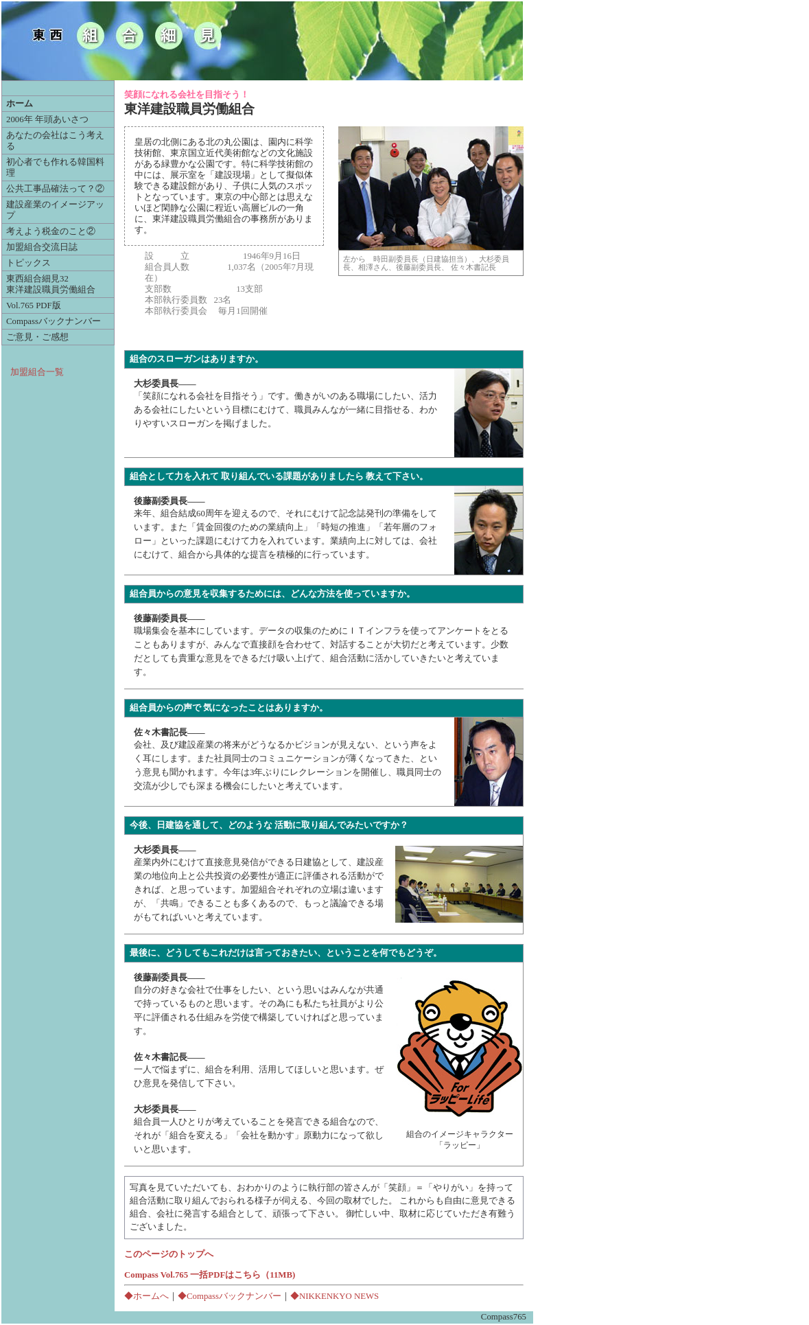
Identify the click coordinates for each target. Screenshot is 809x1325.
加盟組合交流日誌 (42, 247)
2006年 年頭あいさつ (47, 119)
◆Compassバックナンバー (229, 1296)
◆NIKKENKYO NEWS (334, 1296)
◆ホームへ (146, 1296)
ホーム (19, 103)
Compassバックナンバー (53, 321)
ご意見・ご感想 (37, 337)
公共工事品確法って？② (55, 189)
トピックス (28, 263)
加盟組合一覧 (37, 372)
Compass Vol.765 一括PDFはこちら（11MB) (209, 1275)
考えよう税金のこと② (50, 231)
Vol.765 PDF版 (33, 305)
